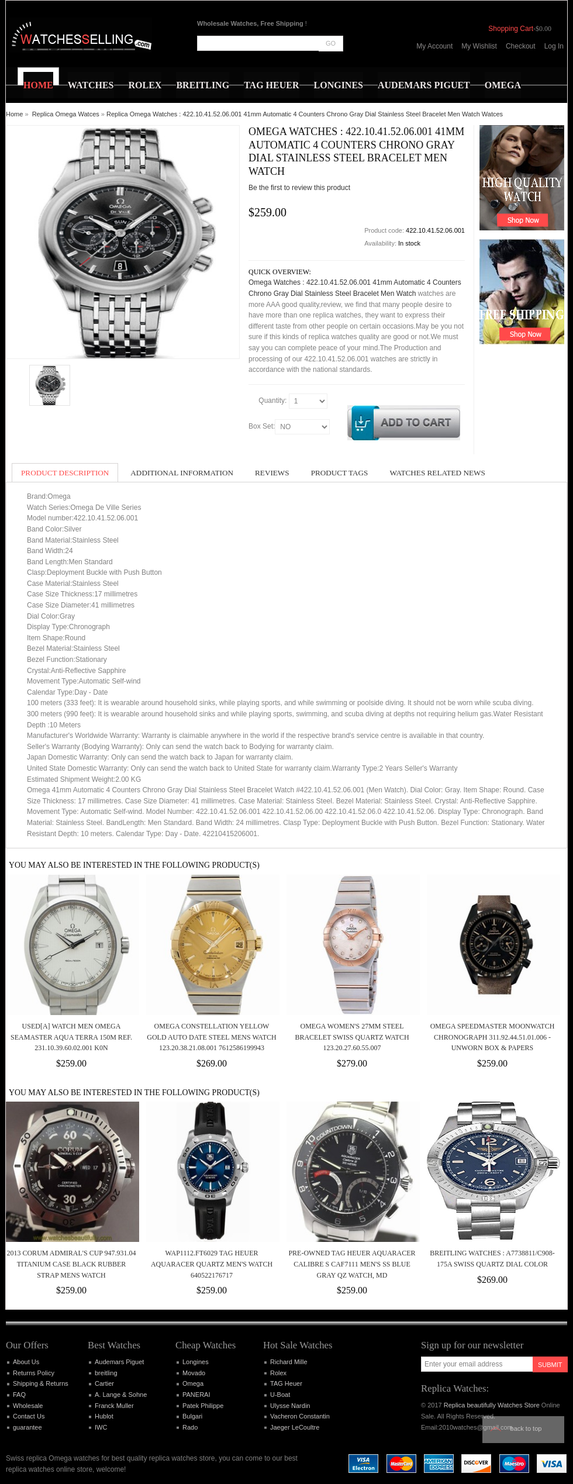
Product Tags (339, 472)
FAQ (19, 1394)
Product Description (65, 472)
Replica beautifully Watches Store (492, 1405)
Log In (554, 46)
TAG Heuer (286, 1383)
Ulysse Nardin (290, 1405)
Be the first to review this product (299, 188)
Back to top (526, 1428)
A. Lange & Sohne (121, 1394)
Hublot (104, 1416)
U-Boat (280, 1394)
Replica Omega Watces (65, 114)
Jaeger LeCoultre (294, 1427)
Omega (192, 1383)
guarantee (27, 1427)
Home (14, 114)
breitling (106, 1372)
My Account (434, 46)
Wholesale (28, 1405)
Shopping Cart (510, 29)
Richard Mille (289, 1361)
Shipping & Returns (40, 1383)
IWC (101, 1427)
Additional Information (181, 472)
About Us (26, 1361)
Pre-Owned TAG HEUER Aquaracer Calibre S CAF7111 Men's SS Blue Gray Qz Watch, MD (351, 1264)
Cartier (104, 1383)
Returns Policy (33, 1372)
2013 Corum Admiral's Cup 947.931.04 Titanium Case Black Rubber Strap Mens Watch (71, 1264)
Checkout (521, 46)
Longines (195, 1361)
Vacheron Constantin (300, 1416)
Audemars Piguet (119, 1361)
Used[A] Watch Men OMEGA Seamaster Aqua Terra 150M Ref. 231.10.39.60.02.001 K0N (71, 1037)
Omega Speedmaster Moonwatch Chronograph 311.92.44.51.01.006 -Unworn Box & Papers (492, 1037)
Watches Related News (437, 472)
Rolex (278, 1372)
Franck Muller (114, 1405)
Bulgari (192, 1416)
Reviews (272, 472)
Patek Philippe (202, 1405)
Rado (190, 1427)
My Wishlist (479, 46)
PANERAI (196, 1394)
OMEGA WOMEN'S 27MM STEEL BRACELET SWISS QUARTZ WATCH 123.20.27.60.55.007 (352, 1037)
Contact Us (28, 1416)
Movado (193, 1372)
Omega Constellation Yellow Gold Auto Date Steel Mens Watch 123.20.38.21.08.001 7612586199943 (211, 1037)
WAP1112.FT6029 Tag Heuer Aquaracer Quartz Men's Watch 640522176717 (211, 1264)
